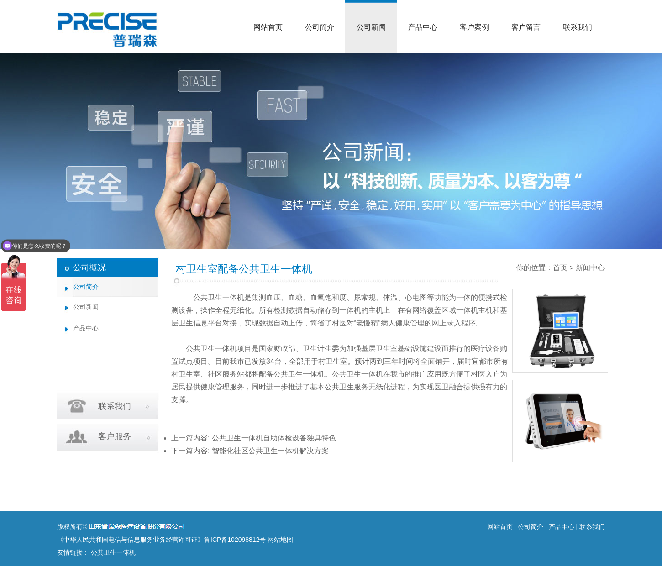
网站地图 (280, 539)
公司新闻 (371, 27)
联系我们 (577, 27)
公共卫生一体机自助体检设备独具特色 (274, 438)
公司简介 (319, 27)
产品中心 (422, 27)
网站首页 (268, 27)
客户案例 (474, 27)
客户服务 (114, 436)
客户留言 (526, 27)
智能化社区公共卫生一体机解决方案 (270, 451)
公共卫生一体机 (218, 297)
